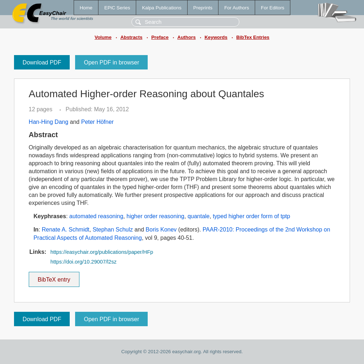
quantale (198, 216)
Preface (160, 37)
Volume (103, 37)
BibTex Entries (252, 37)
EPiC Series (117, 7)
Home (86, 7)
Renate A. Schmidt (65, 229)
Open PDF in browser (111, 62)
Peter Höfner (97, 122)
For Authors (236, 7)
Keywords (215, 37)
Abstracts (131, 37)
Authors (187, 37)
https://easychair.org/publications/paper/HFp (101, 252)
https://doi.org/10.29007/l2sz (83, 262)
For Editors (272, 7)
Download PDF (42, 62)
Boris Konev (161, 229)
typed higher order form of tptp (251, 216)
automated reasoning (96, 216)
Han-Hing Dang (48, 122)
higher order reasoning (155, 216)
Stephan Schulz (113, 229)
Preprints (202, 7)
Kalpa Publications (161, 7)
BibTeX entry (54, 277)
